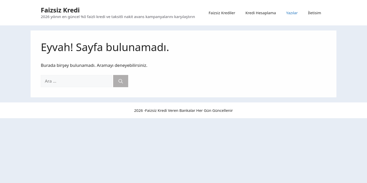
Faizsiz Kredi (60, 10)
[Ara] (120, 81)
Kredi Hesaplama (260, 12)
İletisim (314, 12)
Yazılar (292, 12)
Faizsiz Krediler (222, 12)
